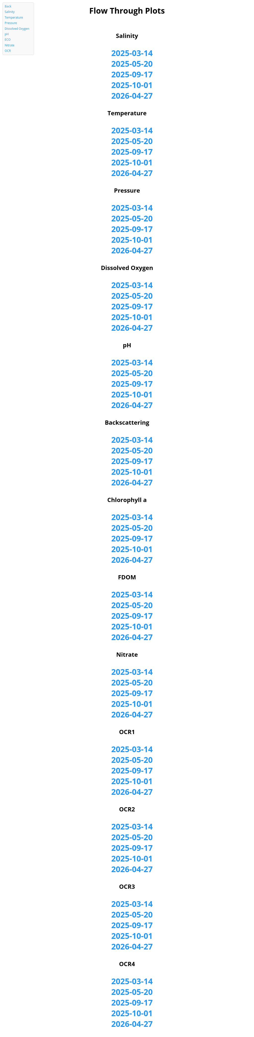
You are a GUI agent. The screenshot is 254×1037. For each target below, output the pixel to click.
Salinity (10, 12)
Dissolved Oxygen (17, 29)
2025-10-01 (132, 85)
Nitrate (9, 45)
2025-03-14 (132, 53)
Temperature (14, 17)
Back (8, 6)
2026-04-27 (132, 95)
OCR (8, 51)
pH (7, 34)
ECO (8, 39)
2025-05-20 (132, 63)
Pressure (11, 23)
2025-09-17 (132, 74)
